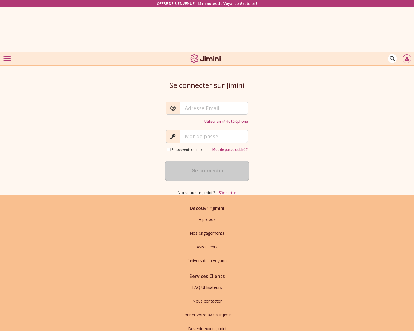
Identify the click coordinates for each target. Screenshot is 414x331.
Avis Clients (207, 247)
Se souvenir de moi (187, 149)
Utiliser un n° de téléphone (226, 121)
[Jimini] (205, 64)
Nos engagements (207, 233)
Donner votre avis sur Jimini (207, 315)
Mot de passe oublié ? (230, 149)
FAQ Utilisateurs (207, 287)
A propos (207, 219)
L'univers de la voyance (207, 260)
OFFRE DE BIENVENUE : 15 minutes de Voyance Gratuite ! (207, 3)
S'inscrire (227, 192)
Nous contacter (207, 301)
